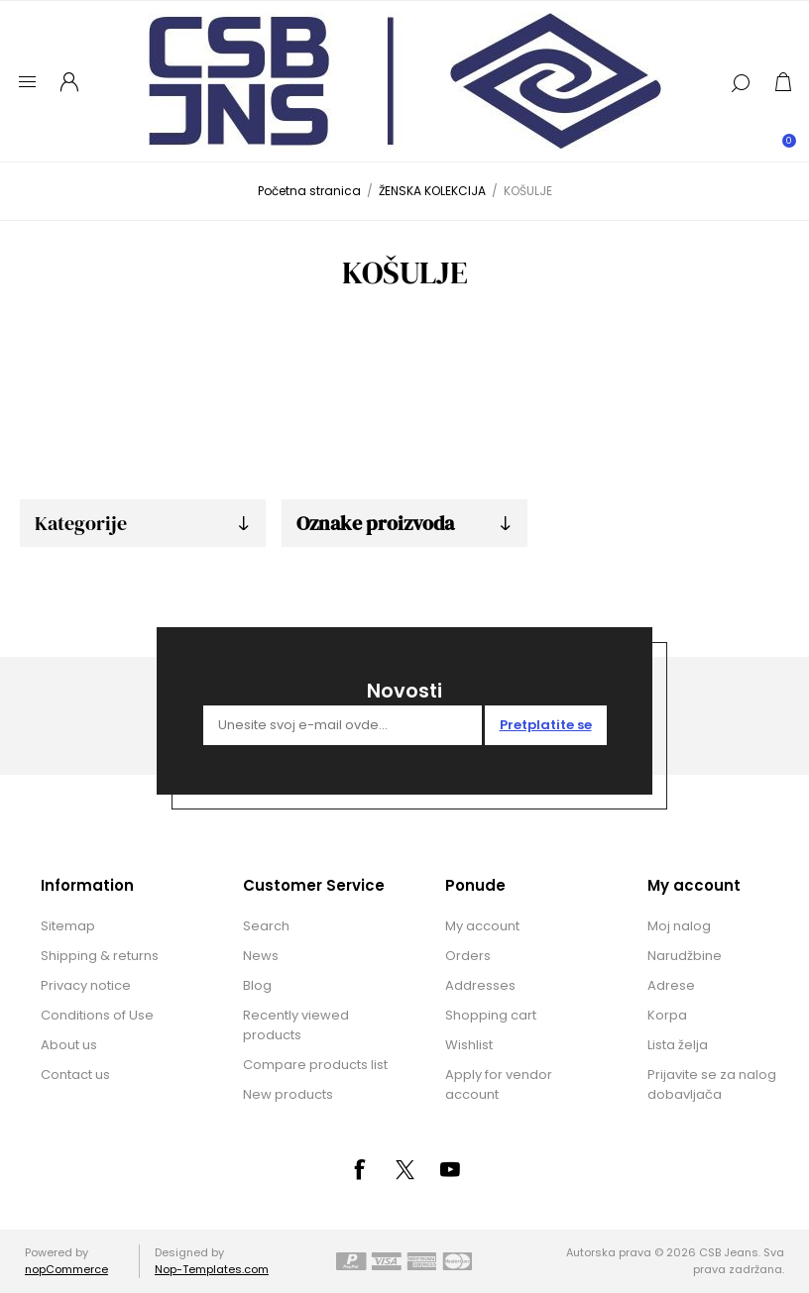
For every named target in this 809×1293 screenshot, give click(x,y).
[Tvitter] (404, 1170)
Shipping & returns (100, 955)
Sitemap (68, 925)
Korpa (667, 1015)
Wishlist (469, 1044)
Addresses (480, 985)
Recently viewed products (296, 1025)
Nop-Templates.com (212, 1269)
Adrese (671, 985)
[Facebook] (359, 1169)
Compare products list (315, 1064)
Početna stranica (309, 190)
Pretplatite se (546, 724)
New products (288, 1094)
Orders (468, 955)
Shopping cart (490, 1015)
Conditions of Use (97, 1015)
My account (482, 925)
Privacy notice (86, 985)
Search (266, 925)
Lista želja (677, 1044)
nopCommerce (66, 1269)
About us (69, 1044)
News (261, 955)
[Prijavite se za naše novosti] (342, 725)
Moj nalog (679, 925)
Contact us (75, 1074)
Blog (257, 985)
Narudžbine (684, 955)
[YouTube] (450, 1169)
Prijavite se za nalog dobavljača (711, 1084)
